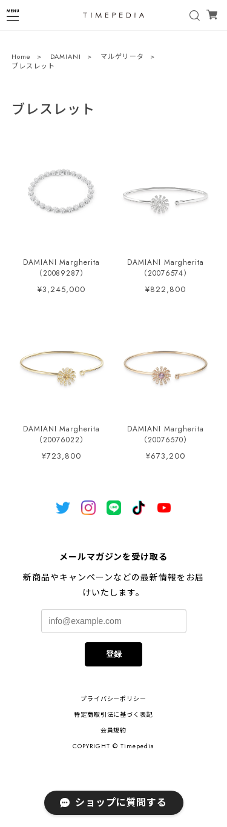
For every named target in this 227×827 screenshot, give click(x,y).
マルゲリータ (122, 57)
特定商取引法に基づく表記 (114, 714)
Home (21, 57)
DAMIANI (66, 57)
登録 (114, 654)
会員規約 (113, 730)
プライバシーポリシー (114, 698)
